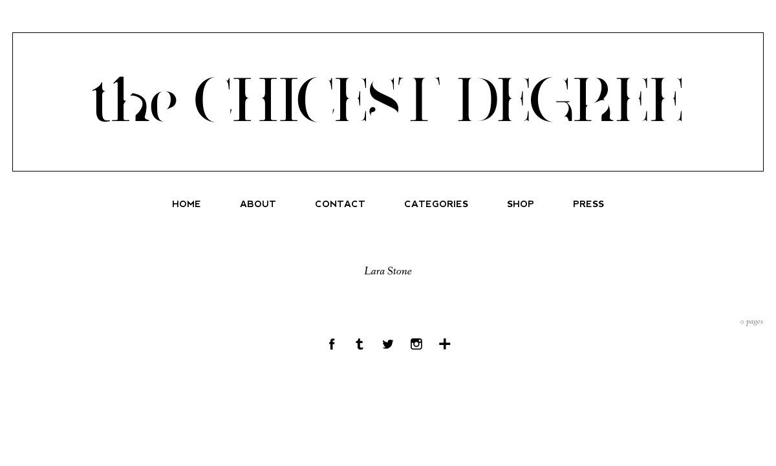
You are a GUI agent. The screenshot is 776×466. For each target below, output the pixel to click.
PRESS (588, 204)
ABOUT (258, 204)
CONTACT (340, 204)
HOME (186, 204)
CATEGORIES (436, 204)
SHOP (520, 204)
